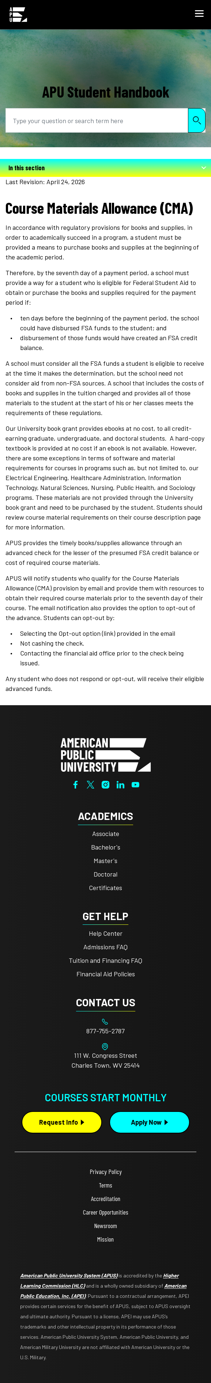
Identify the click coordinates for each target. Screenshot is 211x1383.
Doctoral (105, 874)
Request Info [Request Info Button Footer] (58, 1122)
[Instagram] (105, 784)
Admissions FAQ (105, 947)
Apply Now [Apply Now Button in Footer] (146, 1122)
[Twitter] (90, 784)
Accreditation (105, 1198)
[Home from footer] (105, 754)
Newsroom (105, 1225)
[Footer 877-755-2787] (105, 1031)
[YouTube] (135, 784)
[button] (199, 14)
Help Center (106, 933)
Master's (105, 860)
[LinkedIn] (120, 784)
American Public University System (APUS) (68, 1275)
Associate (105, 833)
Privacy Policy (106, 1171)
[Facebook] (75, 784)
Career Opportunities (105, 1212)
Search (197, 120)
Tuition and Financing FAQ (105, 960)
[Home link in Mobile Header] (18, 14)
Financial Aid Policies (105, 974)
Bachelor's (105, 847)
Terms (105, 1185)
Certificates (105, 888)
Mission (105, 1239)
